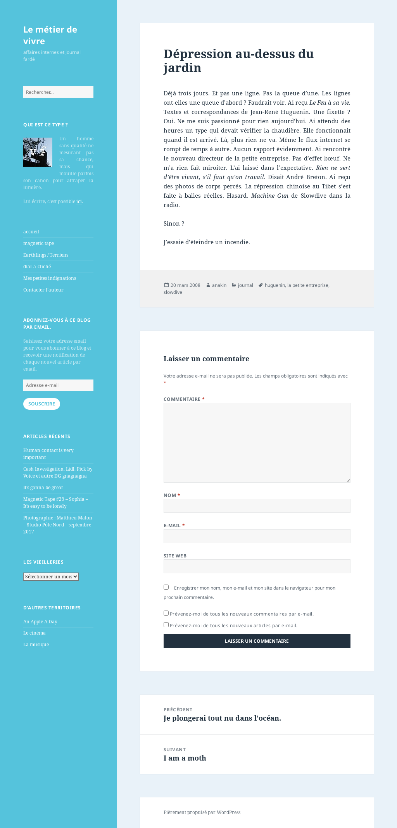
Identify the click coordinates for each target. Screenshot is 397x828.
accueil (31, 231)
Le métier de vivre (50, 35)
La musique (36, 644)
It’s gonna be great (43, 487)
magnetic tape (38, 243)
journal (245, 285)
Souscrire (41, 403)
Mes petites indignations (49, 278)
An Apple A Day (40, 621)
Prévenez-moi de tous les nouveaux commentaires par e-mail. (242, 614)
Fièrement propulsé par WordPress (202, 812)
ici (79, 201)
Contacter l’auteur (43, 289)
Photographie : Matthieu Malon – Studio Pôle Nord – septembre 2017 (57, 524)
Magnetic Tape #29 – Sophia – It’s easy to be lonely (55, 502)
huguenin (275, 285)
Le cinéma (34, 633)
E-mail (174, 525)
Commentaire (184, 399)
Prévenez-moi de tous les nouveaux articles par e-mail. (234, 625)
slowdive (173, 292)
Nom (172, 495)
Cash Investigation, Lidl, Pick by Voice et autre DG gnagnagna (58, 472)
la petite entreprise (307, 285)
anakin (219, 285)
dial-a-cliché (37, 266)
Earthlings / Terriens (45, 255)
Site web (175, 555)
